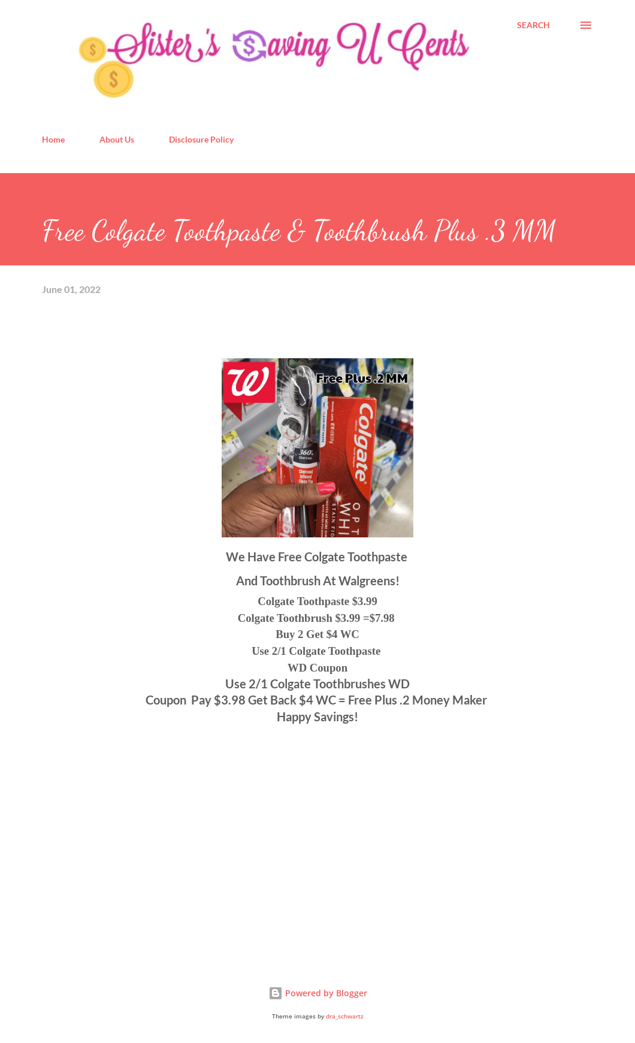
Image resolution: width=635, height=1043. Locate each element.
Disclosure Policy (201, 139)
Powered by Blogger (317, 993)
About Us (116, 139)
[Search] (533, 25)
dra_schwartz (345, 1016)
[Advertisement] (132, 857)
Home (53, 139)
